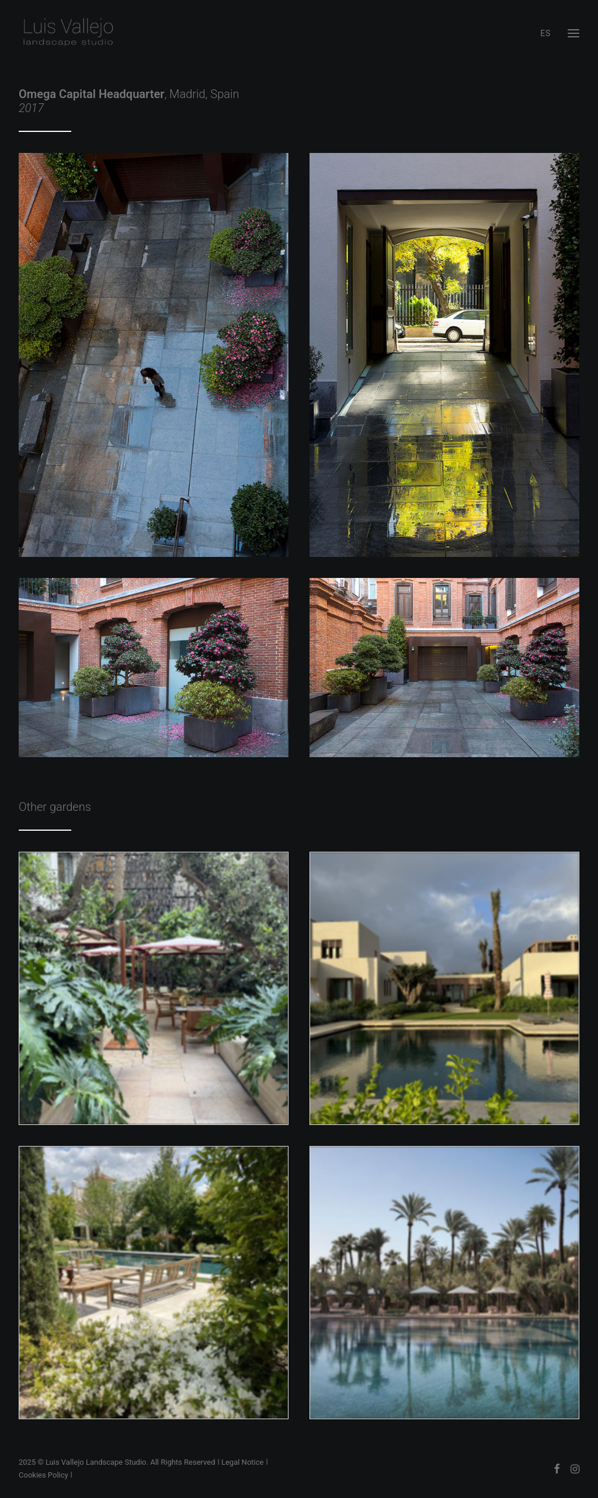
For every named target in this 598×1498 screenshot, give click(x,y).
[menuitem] (548, 33)
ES (545, 33)
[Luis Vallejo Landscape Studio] (67, 33)
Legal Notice (242, 1462)
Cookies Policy (43, 1475)
